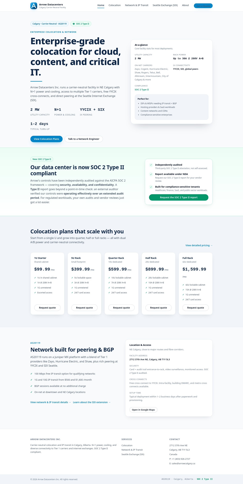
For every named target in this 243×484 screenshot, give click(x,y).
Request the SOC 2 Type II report (178, 197)
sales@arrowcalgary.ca (183, 463)
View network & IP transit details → (50, 402)
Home (100, 5)
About (185, 5)
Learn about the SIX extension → (92, 402)
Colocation (115, 5)
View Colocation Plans (46, 139)
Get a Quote (203, 6)
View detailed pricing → (199, 245)
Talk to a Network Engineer (83, 139)
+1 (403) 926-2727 (181, 458)
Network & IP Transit (136, 5)
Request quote (47, 307)
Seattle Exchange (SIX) (165, 5)
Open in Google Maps (143, 409)
